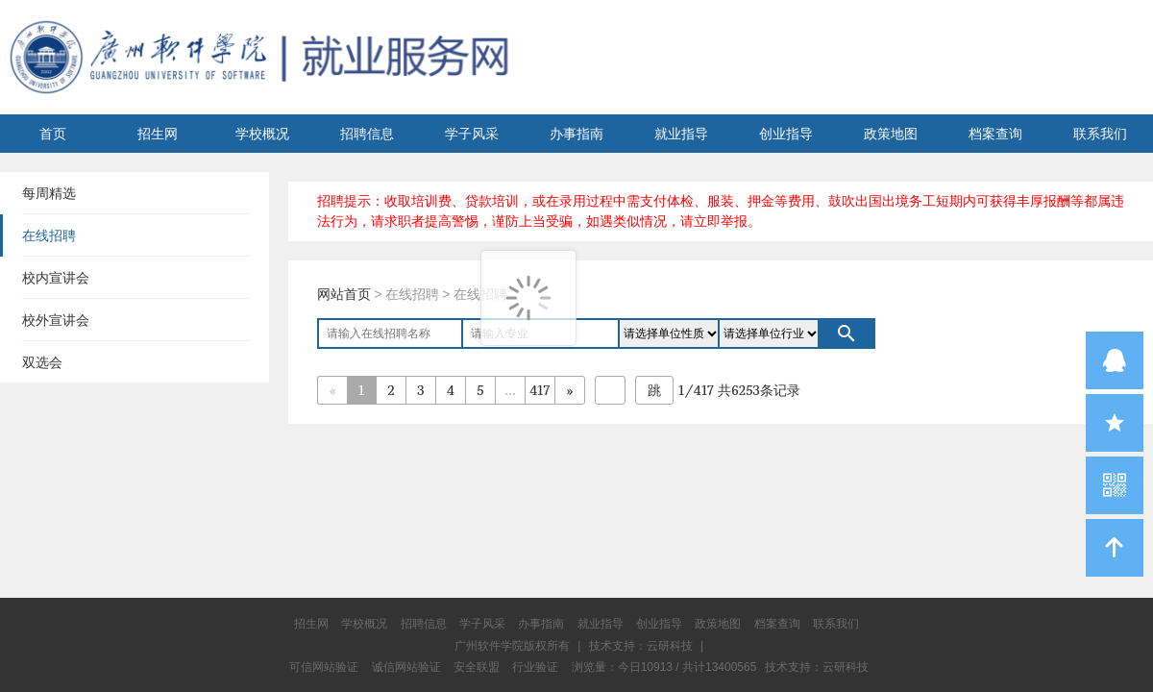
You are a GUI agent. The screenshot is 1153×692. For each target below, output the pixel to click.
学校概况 (262, 133)
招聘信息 (367, 133)
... (509, 390)
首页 (52, 133)
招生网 (157, 133)
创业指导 (786, 133)
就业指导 (681, 133)
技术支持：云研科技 (817, 667)
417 (539, 390)
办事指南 (576, 133)
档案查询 (995, 133)
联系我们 (1100, 133)
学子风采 (472, 133)
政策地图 (891, 133)
